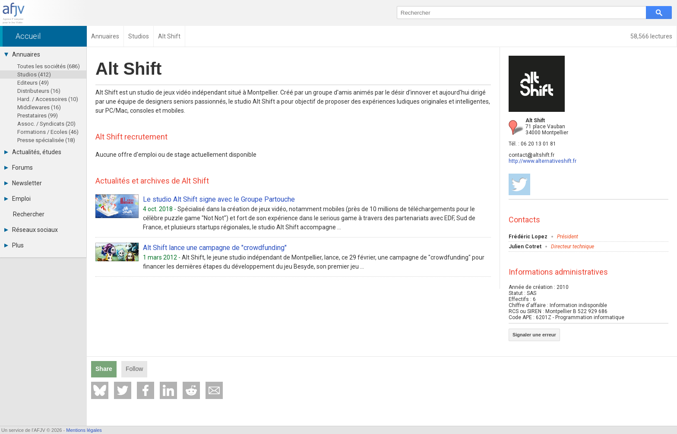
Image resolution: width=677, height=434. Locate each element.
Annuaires (22, 54)
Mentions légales (84, 430)
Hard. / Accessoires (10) (47, 99)
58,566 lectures (651, 36)
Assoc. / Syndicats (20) (46, 123)
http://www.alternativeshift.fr (542, 161)
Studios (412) (34, 74)
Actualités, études (32, 152)
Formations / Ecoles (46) (48, 132)
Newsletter (23, 183)
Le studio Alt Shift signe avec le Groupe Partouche (219, 199)
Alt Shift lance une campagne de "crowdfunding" (215, 248)
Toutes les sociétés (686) (48, 66)
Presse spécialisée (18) (46, 140)
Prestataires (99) (37, 115)
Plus (14, 245)
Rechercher (28, 214)
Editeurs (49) (33, 82)
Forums (18, 167)
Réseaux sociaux (31, 229)
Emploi (17, 198)
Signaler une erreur (534, 334)
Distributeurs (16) (38, 91)
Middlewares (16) (39, 107)
